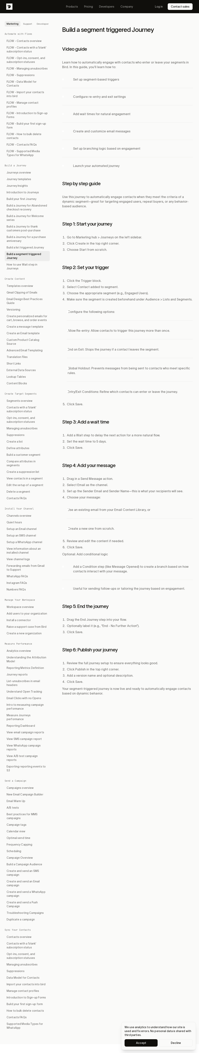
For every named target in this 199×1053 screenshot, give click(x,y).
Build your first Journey (21, 199)
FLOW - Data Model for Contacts (22, 83)
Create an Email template (23, 333)
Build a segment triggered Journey (24, 256)
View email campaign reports (25, 732)
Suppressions (15, 435)
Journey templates (19, 179)
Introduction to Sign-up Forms (26, 997)
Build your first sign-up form (25, 1004)
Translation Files (17, 357)
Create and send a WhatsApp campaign (26, 893)
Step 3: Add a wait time (85, 421)
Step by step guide (81, 183)
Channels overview (19, 515)
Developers (106, 6)
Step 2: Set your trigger (85, 267)
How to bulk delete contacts (25, 1010)
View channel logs (18, 559)
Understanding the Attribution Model (26, 659)
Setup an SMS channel (21, 535)
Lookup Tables (16, 376)
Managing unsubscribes (22, 428)
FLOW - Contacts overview (24, 41)
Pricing (88, 6)
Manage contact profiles (23, 990)
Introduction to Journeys (23, 192)
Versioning (13, 309)
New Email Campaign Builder (25, 794)
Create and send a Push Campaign (22, 904)
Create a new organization (24, 633)
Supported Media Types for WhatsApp (25, 1025)
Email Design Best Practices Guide (25, 301)
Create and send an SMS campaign (23, 872)
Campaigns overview (20, 787)
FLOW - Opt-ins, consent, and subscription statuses (26, 59)
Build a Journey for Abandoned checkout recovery (27, 207)
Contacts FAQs (17, 498)
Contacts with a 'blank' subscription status (21, 409)
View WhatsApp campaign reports (24, 747)
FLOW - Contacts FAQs (22, 144)
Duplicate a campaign (21, 919)
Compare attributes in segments (21, 463)
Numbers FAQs (16, 589)
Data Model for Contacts (23, 977)
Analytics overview (19, 650)
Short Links (14, 363)
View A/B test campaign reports (22, 757)
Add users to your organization (27, 613)
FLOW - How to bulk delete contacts (24, 136)
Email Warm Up (16, 801)
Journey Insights (17, 185)
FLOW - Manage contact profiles (22, 104)
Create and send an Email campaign (23, 883)
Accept (141, 1042)
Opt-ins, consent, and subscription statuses (21, 419)
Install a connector (19, 620)
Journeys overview (19, 172)
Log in (159, 6)
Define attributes (18, 448)
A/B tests (13, 807)
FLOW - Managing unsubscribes (27, 68)
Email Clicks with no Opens (24, 698)
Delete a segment (18, 491)
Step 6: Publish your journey (90, 649)
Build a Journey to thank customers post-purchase (24, 228)
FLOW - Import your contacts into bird (25, 94)
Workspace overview (20, 607)
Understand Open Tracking (24, 691)
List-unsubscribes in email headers (23, 683)
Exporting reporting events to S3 (26, 768)
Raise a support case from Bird (26, 626)
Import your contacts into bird (26, 984)
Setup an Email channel (22, 528)
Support (27, 24)
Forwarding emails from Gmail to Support (26, 567)
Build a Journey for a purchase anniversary (26, 238)
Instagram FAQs (17, 582)
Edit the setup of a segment (25, 485)
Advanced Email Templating (25, 350)
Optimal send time (18, 837)
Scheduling (14, 851)
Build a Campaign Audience (24, 864)
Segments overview (19, 400)
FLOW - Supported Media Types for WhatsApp (23, 153)
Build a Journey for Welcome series (25, 217)
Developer (43, 24)
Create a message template (25, 326)
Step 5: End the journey (85, 606)
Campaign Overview (20, 857)
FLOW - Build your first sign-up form (26, 125)
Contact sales (180, 6)
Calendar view (16, 831)
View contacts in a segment (25, 478)
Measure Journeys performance (19, 717)
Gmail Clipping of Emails (22, 292)
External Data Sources (21, 370)
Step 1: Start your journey (87, 224)
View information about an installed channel (24, 550)
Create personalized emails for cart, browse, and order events (27, 318)
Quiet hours (14, 522)
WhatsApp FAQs (17, 576)
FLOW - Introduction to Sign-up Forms (27, 115)
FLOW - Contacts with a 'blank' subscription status (26, 49)
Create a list (15, 441)
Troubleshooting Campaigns (25, 912)
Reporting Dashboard (21, 725)
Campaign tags (16, 824)
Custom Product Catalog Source (23, 341)
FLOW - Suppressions (21, 75)
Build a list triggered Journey (25, 247)
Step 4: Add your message (88, 465)
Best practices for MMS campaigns (22, 816)
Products (72, 6)
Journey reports (17, 674)
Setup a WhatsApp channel (24, 542)
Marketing (12, 24)
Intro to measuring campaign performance (25, 706)
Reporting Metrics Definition (25, 667)
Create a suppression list (23, 471)
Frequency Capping (19, 844)
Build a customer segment (23, 454)
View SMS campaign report (24, 738)
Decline (176, 1042)
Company (126, 6)
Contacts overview (19, 936)
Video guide (74, 49)
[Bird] (9, 6)
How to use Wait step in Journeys (22, 266)
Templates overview (20, 285)
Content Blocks (17, 383)
